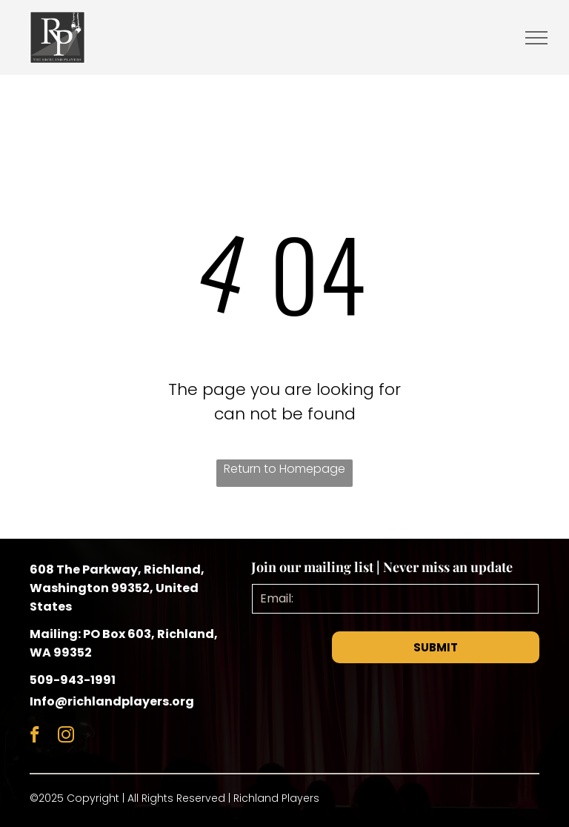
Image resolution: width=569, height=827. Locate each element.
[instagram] (65, 737)
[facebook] (34, 737)
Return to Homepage (284, 468)
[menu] (536, 38)
